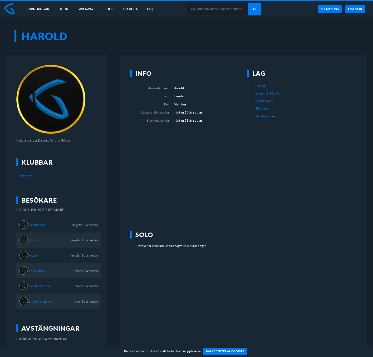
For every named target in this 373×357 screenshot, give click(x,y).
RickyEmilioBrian (40, 286)
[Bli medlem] (329, 9)
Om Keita (132, 9)
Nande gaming (265, 116)
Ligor (64, 9)
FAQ (153, 9)
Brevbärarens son (41, 301)
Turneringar (38, 9)
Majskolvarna (264, 101)
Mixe (32, 240)
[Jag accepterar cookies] (225, 351)
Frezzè (33, 255)
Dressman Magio (267, 93)
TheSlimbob (37, 271)
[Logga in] (355, 9)
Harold (260, 86)
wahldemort (37, 225)
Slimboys (26, 176)
